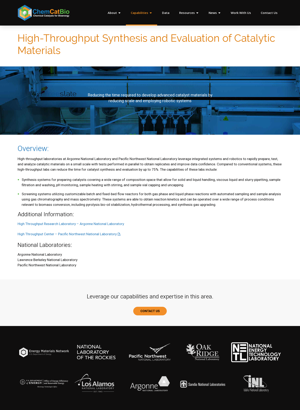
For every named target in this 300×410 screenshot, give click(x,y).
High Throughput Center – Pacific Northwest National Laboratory (67, 234)
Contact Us (269, 13)
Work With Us (241, 13)
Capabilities (141, 13)
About (114, 13)
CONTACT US (150, 311)
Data (165, 13)
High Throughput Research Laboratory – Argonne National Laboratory (71, 223)
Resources (189, 13)
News (215, 13)
